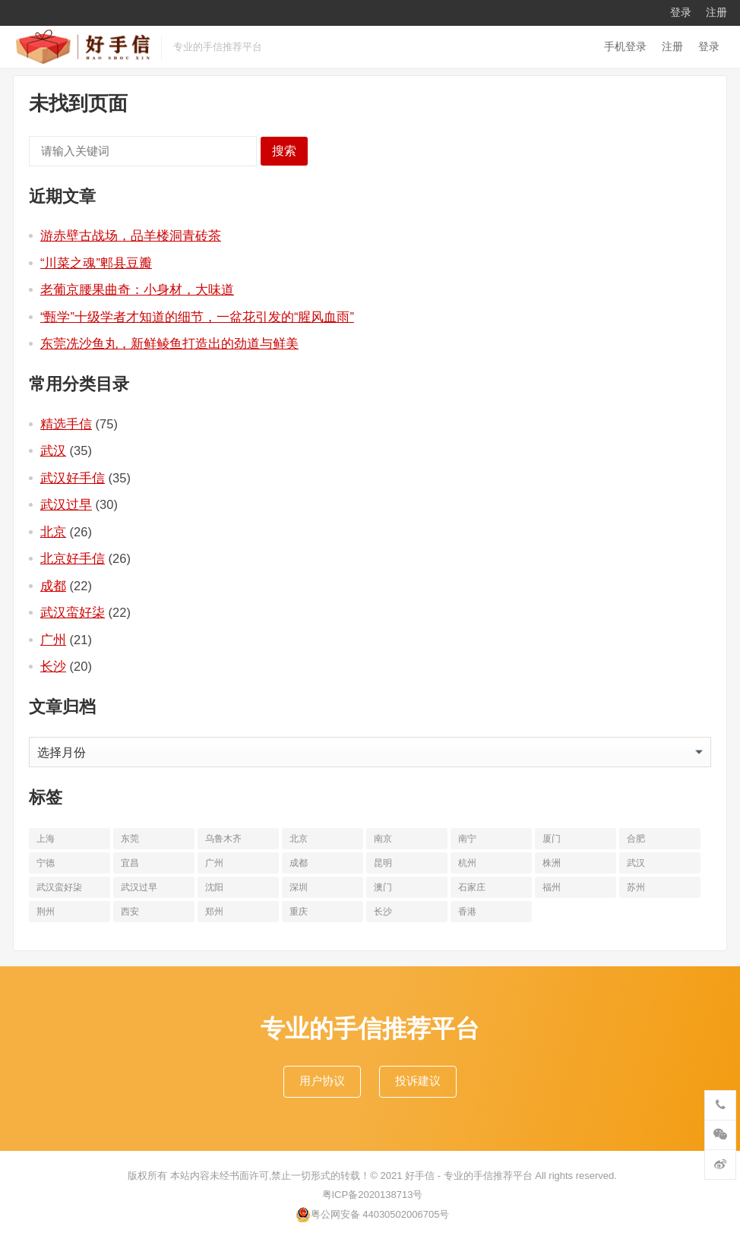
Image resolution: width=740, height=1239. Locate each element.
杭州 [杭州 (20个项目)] (467, 863)
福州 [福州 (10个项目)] (551, 887)
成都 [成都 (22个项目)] (298, 863)
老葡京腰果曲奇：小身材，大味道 (137, 289)
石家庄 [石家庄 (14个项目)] (471, 887)
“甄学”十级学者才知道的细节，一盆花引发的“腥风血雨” (197, 317)
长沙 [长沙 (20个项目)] (383, 911)
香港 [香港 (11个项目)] (467, 911)
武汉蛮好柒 (72, 612)
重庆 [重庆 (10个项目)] (298, 911)
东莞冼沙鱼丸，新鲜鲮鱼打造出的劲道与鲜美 (169, 343)
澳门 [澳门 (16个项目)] (383, 887)
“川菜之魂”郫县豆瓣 (96, 263)
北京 (53, 532)
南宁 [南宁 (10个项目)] (467, 838)
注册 (716, 12)
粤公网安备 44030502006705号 (373, 1214)
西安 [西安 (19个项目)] (130, 911)
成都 (53, 586)
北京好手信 (72, 558)
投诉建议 (418, 1080)
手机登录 (625, 46)
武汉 (53, 450)
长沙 (53, 666)
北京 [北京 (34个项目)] (298, 838)
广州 (53, 639)
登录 (680, 12)
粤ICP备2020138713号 (372, 1194)
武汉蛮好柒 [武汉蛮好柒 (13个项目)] (59, 887)
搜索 (284, 150)
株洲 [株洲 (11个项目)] (551, 863)
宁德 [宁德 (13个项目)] (45, 863)
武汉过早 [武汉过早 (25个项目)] (139, 887)
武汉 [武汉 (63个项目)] (636, 863)
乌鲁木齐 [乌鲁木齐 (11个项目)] (223, 838)
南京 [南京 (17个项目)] (383, 838)
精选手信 (66, 424)
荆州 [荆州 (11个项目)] (45, 911)
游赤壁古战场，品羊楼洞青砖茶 (130, 235)
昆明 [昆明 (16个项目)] (383, 863)
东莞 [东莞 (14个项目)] (130, 838)
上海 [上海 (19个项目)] (45, 838)
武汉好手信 (72, 478)
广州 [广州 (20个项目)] (214, 863)
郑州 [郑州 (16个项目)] (214, 911)
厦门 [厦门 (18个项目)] (551, 838)
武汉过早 (66, 504)
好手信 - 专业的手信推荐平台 (469, 1175)
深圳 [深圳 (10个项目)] (298, 887)
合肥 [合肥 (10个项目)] (636, 838)
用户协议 (322, 1080)
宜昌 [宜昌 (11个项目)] (130, 863)
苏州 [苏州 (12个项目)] (636, 887)
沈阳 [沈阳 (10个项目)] (214, 887)
